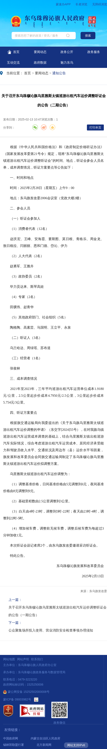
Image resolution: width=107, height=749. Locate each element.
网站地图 (9, 659)
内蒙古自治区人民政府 (45, 738)
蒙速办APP (63, 4)
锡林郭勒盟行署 (13, 744)
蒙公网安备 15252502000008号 (26, 691)
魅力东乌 (66, 62)
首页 (13, 52)
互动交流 (13, 62)
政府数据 (40, 62)
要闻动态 (40, 52)
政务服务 (93, 52)
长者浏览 (81, 4)
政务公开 (66, 52)
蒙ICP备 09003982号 (17, 699)
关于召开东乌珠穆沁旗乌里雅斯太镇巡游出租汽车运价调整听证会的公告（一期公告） (57, 611)
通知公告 (59, 73)
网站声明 (23, 659)
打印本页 (95, 127)
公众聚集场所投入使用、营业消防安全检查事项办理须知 (50, 630)
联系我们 (37, 659)
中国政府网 (10, 738)
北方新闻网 (44, 744)
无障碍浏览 (99, 4)
